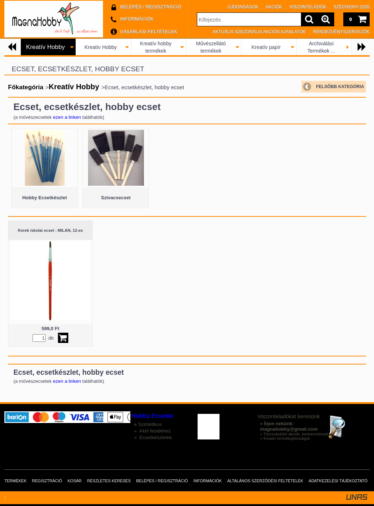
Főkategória (25, 87)
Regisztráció (47, 481)
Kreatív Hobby (100, 47)
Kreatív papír (265, 47)
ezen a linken (67, 117)
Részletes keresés (109, 481)
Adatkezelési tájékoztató (338, 481)
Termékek (15, 481)
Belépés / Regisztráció (162, 481)
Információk (208, 481)
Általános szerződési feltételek (265, 481)
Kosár (75, 481)
